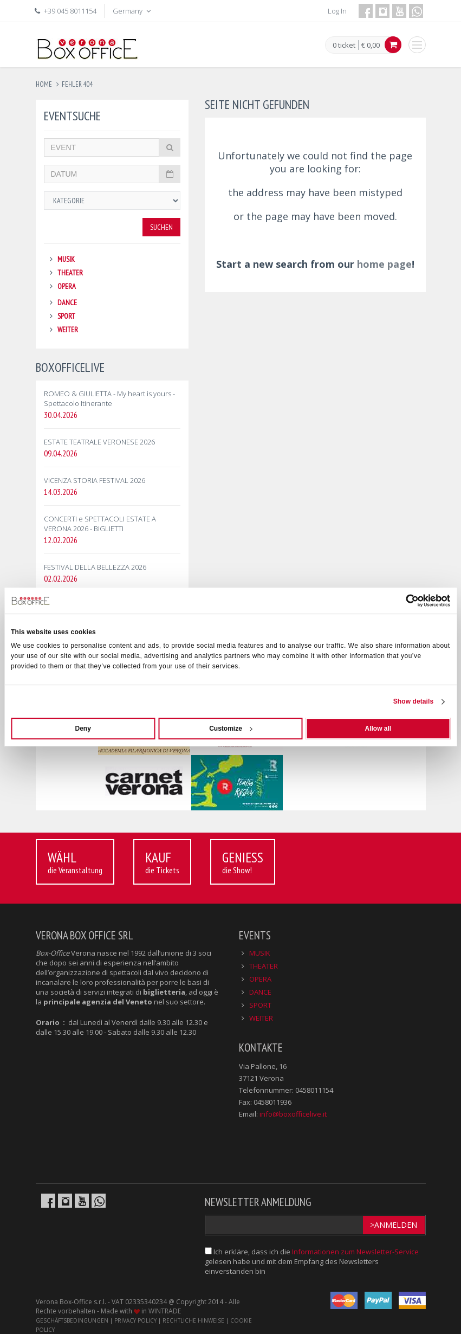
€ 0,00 (370, 45)
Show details (413, 701)
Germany (133, 11)
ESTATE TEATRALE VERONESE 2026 (99, 442)
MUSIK (66, 259)
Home (44, 84)
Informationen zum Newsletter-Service (355, 1251)
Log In (337, 11)
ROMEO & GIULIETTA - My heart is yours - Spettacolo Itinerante (109, 398)
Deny (83, 728)
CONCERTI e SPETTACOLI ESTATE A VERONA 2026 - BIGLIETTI (100, 523)
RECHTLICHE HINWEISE (193, 1320)
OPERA (66, 286)
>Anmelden (393, 1225)
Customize (230, 728)
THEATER (70, 273)
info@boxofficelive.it (293, 1114)
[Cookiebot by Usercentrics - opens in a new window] (402, 600)
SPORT (66, 316)
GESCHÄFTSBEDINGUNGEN (72, 1320)
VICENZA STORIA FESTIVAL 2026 (94, 480)
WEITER (67, 329)
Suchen (161, 227)
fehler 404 (77, 84)
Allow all (378, 728)
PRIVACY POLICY (135, 1320)
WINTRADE (164, 1311)
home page (384, 263)
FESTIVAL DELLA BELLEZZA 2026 (95, 567)
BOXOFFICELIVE (70, 367)
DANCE (67, 302)
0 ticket (344, 45)
